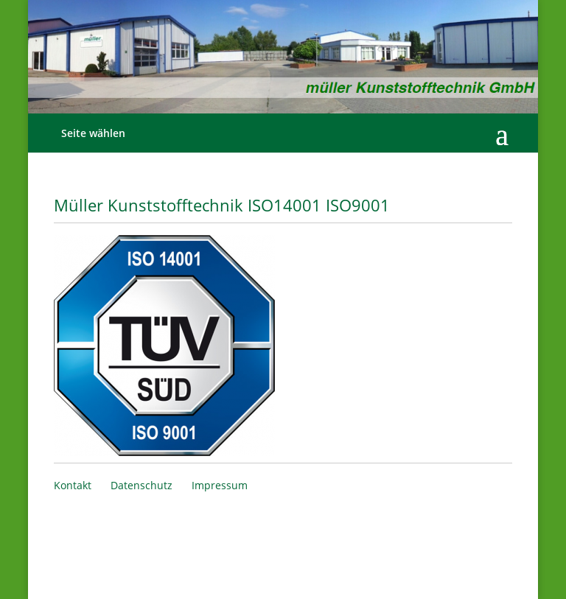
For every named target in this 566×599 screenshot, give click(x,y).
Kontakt (72, 485)
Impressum (220, 485)
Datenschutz (141, 485)
